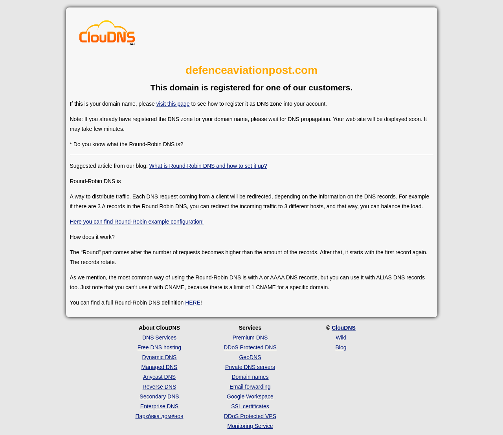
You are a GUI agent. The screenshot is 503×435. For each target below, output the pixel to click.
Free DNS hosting (159, 347)
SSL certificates (250, 406)
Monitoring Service (250, 426)
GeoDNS (250, 357)
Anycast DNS (159, 377)
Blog (340, 347)
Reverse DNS (159, 387)
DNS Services (159, 337)
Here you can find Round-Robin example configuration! (137, 221)
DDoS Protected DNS (250, 347)
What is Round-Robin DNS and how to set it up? (208, 166)
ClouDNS (344, 328)
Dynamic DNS (159, 357)
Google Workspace (250, 396)
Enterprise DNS (159, 406)
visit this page (173, 104)
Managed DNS (159, 367)
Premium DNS (250, 337)
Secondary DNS (159, 396)
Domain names (249, 377)
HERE (192, 302)
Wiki (341, 337)
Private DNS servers (250, 367)
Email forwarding (249, 387)
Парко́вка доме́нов (160, 416)
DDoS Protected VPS (250, 416)
